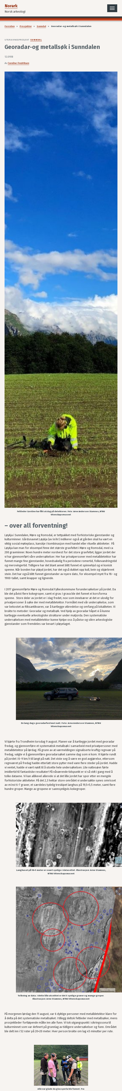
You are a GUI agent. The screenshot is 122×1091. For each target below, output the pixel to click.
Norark (11, 5)
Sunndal (41, 26)
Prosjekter (26, 26)
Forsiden (10, 26)
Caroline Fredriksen (18, 63)
